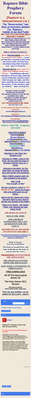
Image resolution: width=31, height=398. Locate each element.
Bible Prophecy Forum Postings (11, 307)
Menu (4, 301)
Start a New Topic (6, 311)
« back (3, 393)
